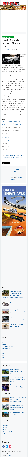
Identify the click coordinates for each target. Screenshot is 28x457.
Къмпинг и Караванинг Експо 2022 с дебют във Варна (17, 407)
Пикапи (3, 357)
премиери (10, 37)
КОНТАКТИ (5, 429)
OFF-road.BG (6, 49)
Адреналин (4, 351)
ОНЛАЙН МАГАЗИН (7, 431)
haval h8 (5, 157)
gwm (18, 155)
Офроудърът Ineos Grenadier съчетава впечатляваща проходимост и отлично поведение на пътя (13, 295)
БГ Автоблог (5, 353)
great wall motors (10, 155)
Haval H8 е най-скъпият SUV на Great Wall (11, 43)
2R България (5, 341)
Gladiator (4, 343)
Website (20, 177)
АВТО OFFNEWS (6, 348)
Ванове (4, 355)
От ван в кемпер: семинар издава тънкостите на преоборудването (18, 399)
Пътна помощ (5, 359)
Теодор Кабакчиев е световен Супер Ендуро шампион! (17, 387)
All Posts (13, 179)
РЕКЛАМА (4, 427)
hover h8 (11, 157)
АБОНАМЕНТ (5, 425)
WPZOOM (10, 455)
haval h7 (23, 155)
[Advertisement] (14, 21)
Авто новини (5, 350)
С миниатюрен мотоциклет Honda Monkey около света (16, 372)
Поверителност (6, 433)
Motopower (4, 344)
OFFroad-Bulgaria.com (7, 346)
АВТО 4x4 (4, 37)
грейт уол (19, 157)
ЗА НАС (3, 424)
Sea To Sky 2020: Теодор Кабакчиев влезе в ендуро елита (18, 379)
